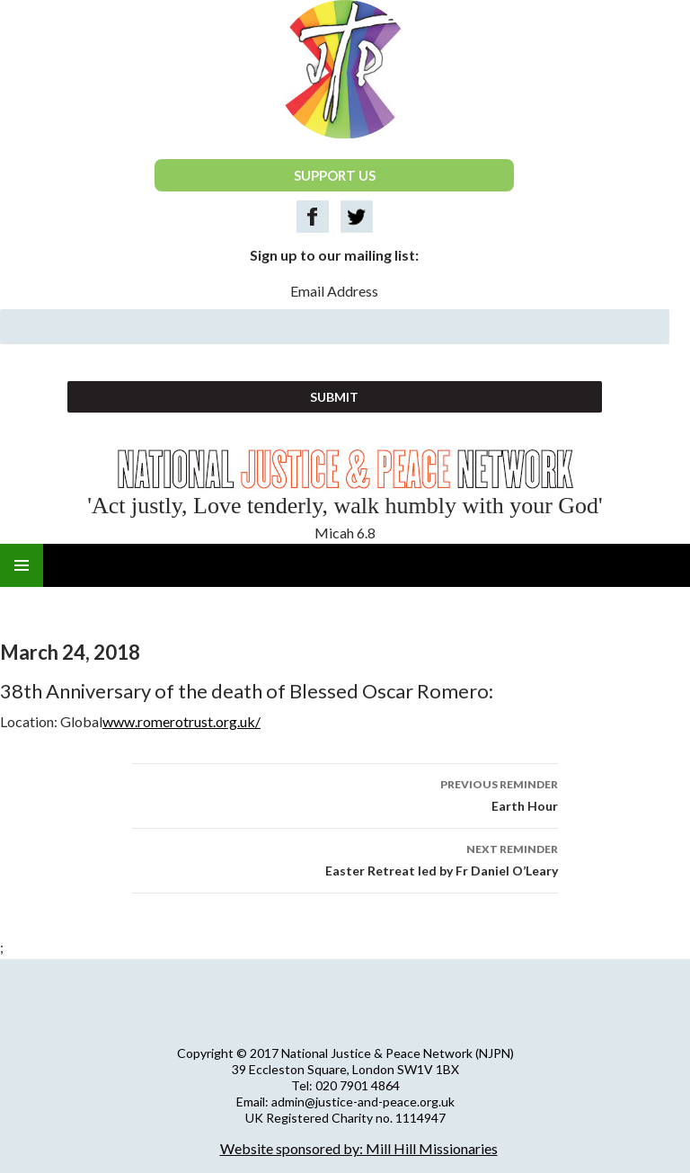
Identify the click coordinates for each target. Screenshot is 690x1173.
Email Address (334, 290)
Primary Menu (21, 565)
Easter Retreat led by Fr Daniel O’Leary (345, 858)
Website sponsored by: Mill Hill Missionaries (359, 1148)
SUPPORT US (335, 175)
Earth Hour (345, 793)
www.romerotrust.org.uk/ (181, 721)
